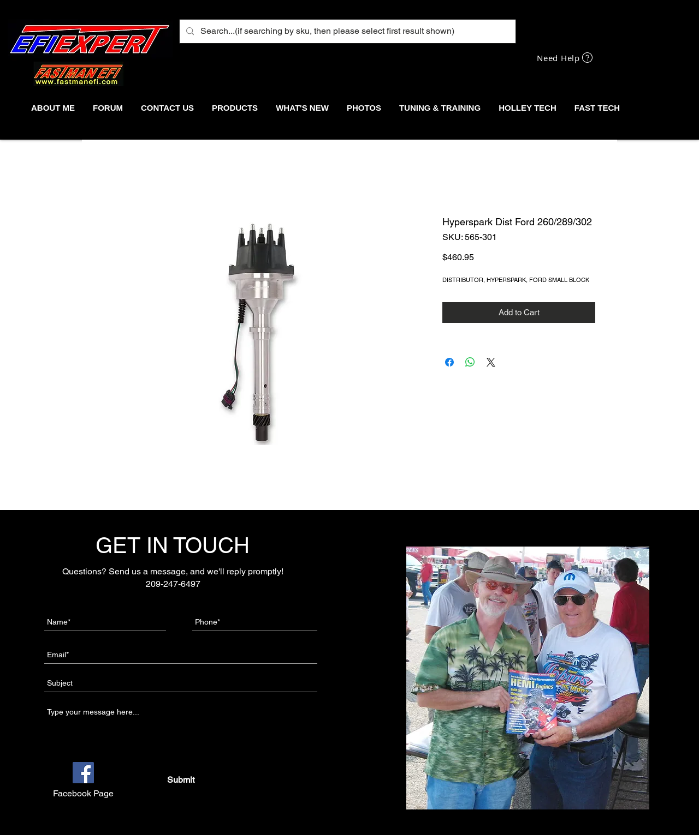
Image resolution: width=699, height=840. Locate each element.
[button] (234, 107)
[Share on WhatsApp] (470, 362)
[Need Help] (566, 57)
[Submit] (180, 780)
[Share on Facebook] (449, 362)
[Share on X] (490, 362)
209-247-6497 (173, 584)
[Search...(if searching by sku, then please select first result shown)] (346, 31)
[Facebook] (83, 772)
